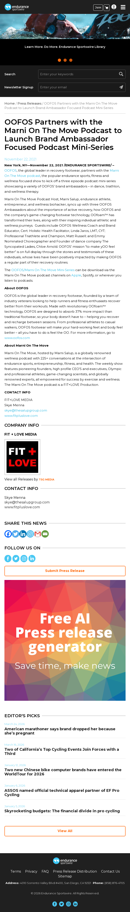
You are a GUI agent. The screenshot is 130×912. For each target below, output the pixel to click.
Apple (76, 275)
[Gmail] (37, 534)
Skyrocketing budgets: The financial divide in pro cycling (62, 811)
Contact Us (110, 871)
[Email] (45, 534)
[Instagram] (30, 534)
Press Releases (29, 103)
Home (9, 103)
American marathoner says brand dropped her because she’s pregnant (59, 731)
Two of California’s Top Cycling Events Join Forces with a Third (61, 751)
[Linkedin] (23, 534)
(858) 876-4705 (114, 883)
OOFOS (10, 170)
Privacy (31, 871)
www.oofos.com (17, 338)
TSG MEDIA (46, 479)
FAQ (45, 871)
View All (65, 831)
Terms (15, 871)
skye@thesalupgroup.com (25, 410)
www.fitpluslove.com (21, 416)
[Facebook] (8, 534)
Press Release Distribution (75, 871)
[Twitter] (15, 534)
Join (98, 7)
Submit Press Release (65, 571)
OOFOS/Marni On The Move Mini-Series (42, 270)
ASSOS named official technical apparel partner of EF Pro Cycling (61, 792)
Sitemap (65, 876)
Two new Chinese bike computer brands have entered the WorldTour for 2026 (63, 772)
